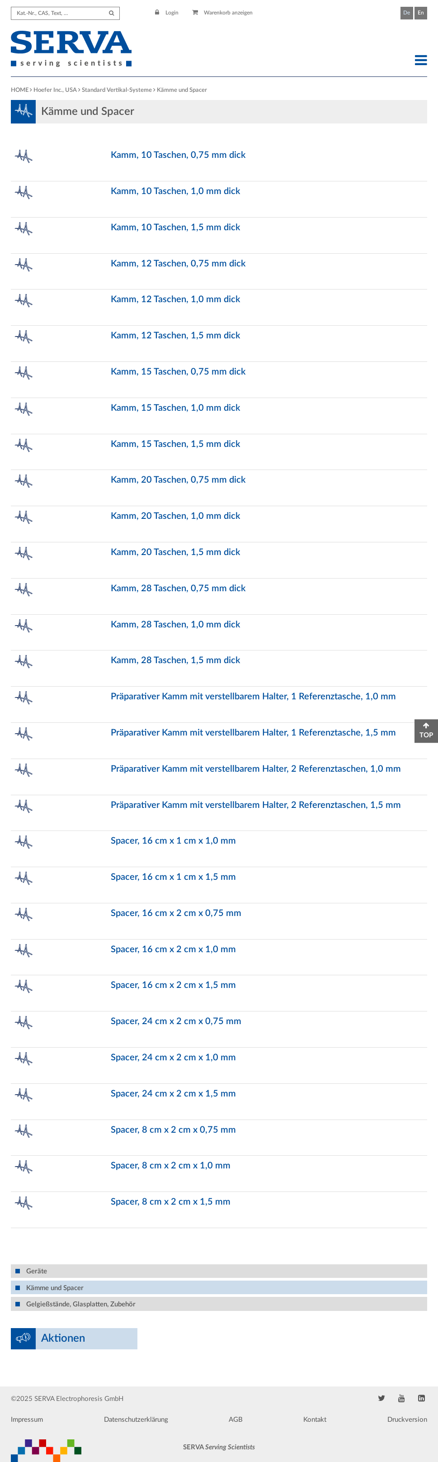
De (406, 12)
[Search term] (65, 13)
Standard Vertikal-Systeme (117, 90)
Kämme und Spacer (182, 90)
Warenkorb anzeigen (222, 12)
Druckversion (407, 1419)
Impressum (27, 1419)
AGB (236, 1419)
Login (167, 12)
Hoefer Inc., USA (55, 90)
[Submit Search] (111, 13)
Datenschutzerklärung (136, 1419)
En (421, 12)
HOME (19, 90)
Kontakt (314, 1419)
